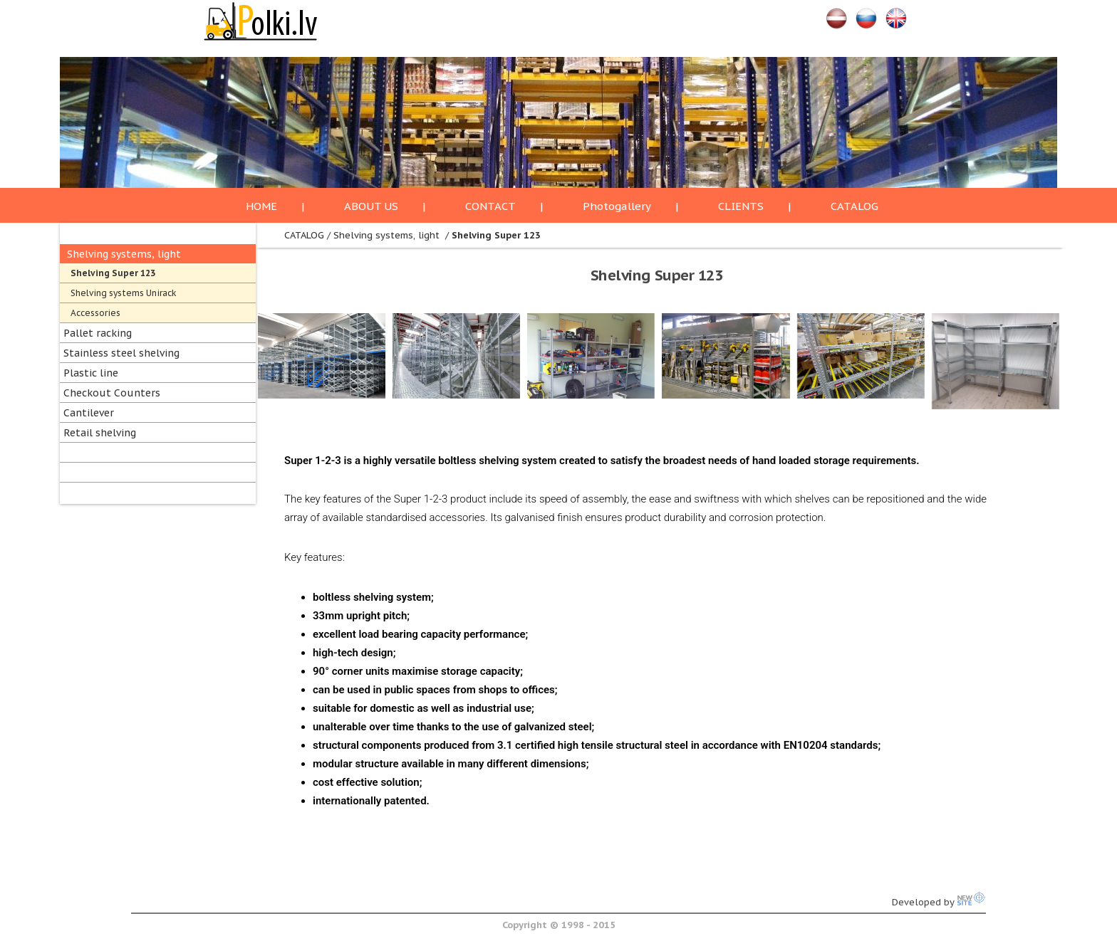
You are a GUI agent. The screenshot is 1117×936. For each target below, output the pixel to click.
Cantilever (88, 412)
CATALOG (854, 206)
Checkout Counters (111, 393)
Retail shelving (99, 432)
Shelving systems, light (124, 254)
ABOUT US (371, 206)
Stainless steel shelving (121, 353)
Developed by (939, 902)
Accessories (95, 312)
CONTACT (490, 206)
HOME (261, 206)
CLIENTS (741, 206)
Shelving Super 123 (113, 273)
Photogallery (617, 206)
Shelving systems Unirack (124, 293)
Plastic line (90, 373)
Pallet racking (97, 333)
